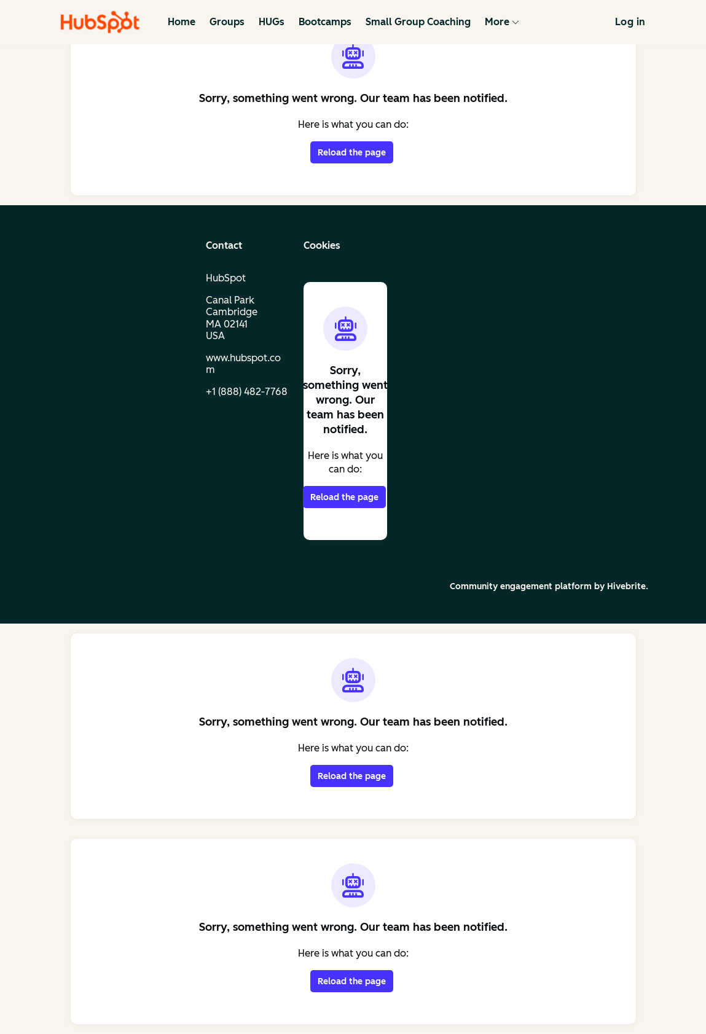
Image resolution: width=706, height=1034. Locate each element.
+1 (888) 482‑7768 (247, 392)
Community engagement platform (521, 586)
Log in (630, 22)
